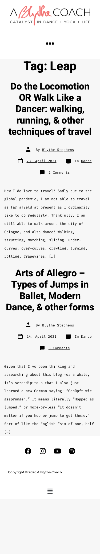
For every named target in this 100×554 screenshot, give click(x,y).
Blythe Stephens (58, 149)
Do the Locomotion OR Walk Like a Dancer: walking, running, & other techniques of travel (50, 109)
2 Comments (59, 172)
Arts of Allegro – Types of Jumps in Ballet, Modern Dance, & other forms (50, 290)
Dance (86, 161)
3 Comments (59, 348)
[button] (50, 43)
